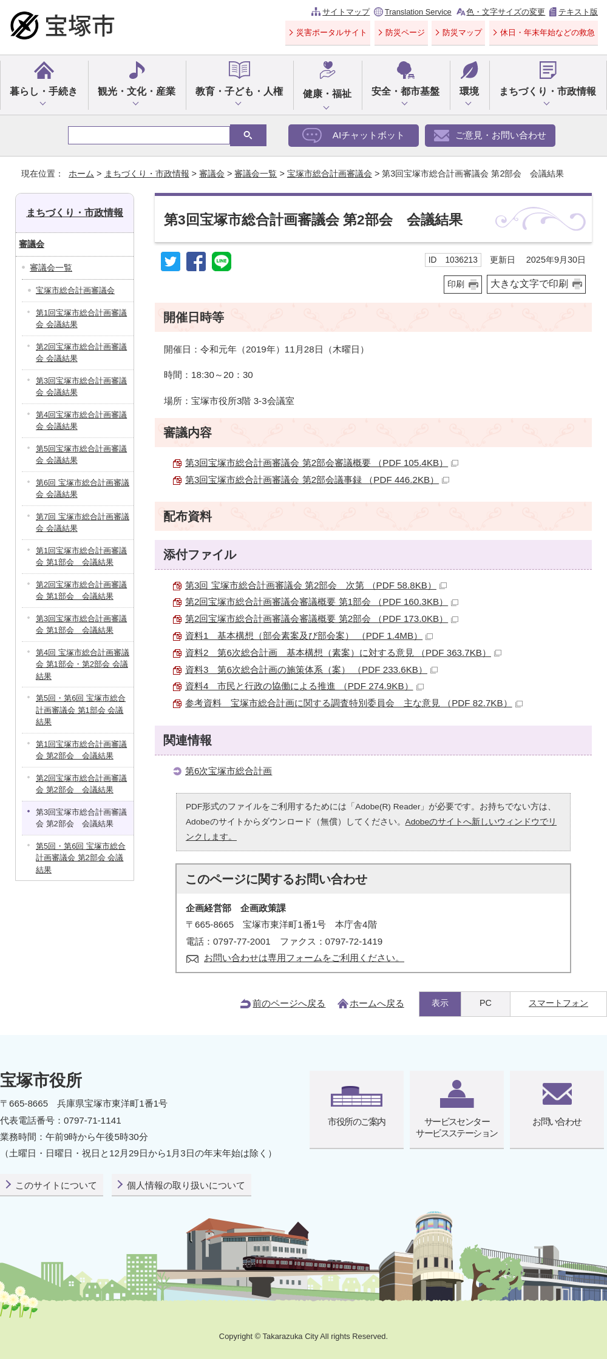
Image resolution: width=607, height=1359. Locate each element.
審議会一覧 (255, 173)
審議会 (212, 173)
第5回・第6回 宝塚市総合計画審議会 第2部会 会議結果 (81, 857)
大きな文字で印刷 (529, 283)
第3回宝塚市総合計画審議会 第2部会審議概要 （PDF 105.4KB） (321, 462)
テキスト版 (578, 11)
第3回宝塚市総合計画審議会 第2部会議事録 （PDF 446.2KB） (317, 479)
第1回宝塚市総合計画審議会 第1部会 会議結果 (81, 556)
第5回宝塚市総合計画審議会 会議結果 (81, 454)
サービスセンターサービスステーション (457, 1127)
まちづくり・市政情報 (547, 91)
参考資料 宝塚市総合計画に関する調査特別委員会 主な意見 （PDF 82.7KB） (354, 703)
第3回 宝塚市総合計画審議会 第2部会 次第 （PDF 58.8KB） (316, 585)
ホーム (81, 173)
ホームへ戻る (377, 1003)
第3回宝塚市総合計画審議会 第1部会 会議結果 (81, 624)
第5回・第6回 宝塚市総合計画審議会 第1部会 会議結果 (81, 709)
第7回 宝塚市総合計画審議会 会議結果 (82, 522)
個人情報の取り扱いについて (186, 1185)
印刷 (455, 284)
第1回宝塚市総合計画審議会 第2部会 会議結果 (81, 750)
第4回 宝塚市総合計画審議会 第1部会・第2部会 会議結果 (82, 664)
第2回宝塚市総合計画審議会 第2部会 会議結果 (81, 784)
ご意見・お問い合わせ (500, 135)
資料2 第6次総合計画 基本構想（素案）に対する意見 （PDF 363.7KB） (343, 652)
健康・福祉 (327, 94)
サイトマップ (346, 11)
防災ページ (405, 32)
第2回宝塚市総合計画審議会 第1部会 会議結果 (81, 590)
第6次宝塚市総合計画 (228, 771)
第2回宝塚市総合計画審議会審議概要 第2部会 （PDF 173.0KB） (321, 618)
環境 (469, 91)
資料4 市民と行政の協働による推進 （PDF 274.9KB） (304, 686)
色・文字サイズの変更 (505, 11)
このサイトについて (56, 1185)
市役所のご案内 (356, 1121)
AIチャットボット (369, 135)
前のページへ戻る (289, 1003)
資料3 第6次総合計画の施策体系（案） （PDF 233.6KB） (311, 669)
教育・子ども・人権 (239, 91)
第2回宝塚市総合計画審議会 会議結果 (81, 352)
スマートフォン (558, 1003)
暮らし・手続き (44, 91)
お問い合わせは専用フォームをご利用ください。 (304, 958)
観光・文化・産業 (136, 91)
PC (486, 1003)
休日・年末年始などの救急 (547, 32)
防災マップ (462, 32)
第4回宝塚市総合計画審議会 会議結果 (81, 420)
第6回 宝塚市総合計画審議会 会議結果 (82, 488)
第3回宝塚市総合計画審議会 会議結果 (81, 386)
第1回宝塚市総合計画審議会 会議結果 (81, 318)
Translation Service (418, 11)
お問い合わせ (557, 1121)
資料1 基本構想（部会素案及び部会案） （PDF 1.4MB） (309, 635)
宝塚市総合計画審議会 (329, 173)
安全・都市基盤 (405, 91)
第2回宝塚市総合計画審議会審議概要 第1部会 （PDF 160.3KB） (321, 601)
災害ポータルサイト (331, 32)
